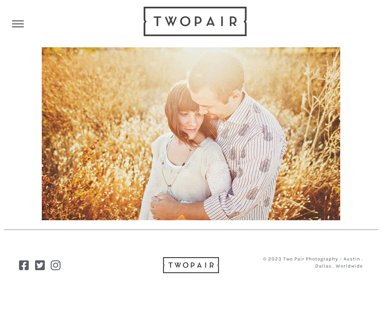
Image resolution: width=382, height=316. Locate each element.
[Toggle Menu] (18, 23)
